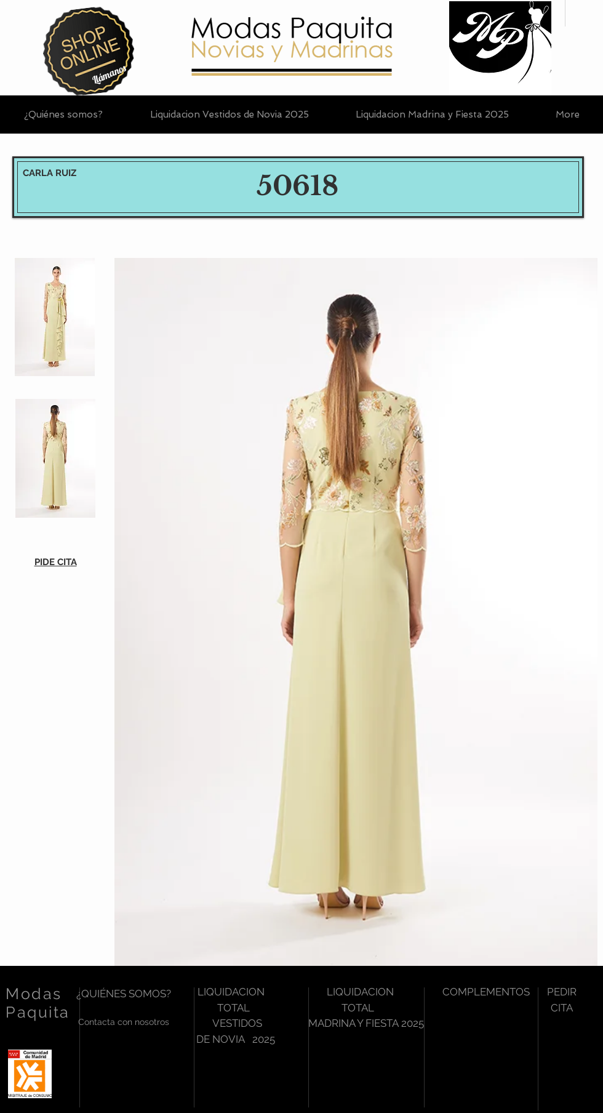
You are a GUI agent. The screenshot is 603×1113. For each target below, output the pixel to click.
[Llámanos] (109, 74)
